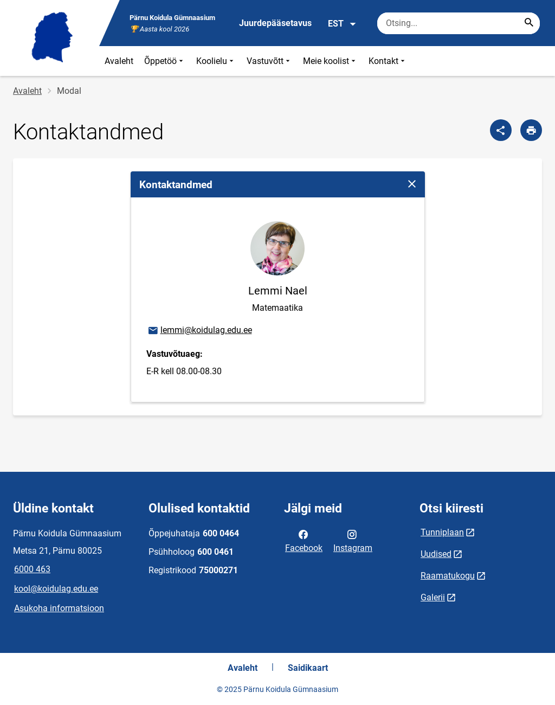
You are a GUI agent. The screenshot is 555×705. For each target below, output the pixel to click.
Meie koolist (330, 61)
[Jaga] (501, 130)
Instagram (352, 540)
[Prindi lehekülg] (531, 130)
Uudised (436, 554)
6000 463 (32, 569)
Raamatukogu (448, 576)
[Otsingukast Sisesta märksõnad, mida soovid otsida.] (458, 23)
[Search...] (529, 23)
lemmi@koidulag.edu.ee (199, 331)
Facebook (303, 540)
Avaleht (119, 61)
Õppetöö (164, 61)
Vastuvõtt (269, 61)
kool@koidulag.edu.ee (56, 589)
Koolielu (216, 61)
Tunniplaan (442, 532)
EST (342, 23)
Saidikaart (308, 668)
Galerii (433, 597)
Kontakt (388, 61)
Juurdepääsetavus (275, 23)
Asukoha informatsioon (59, 608)
